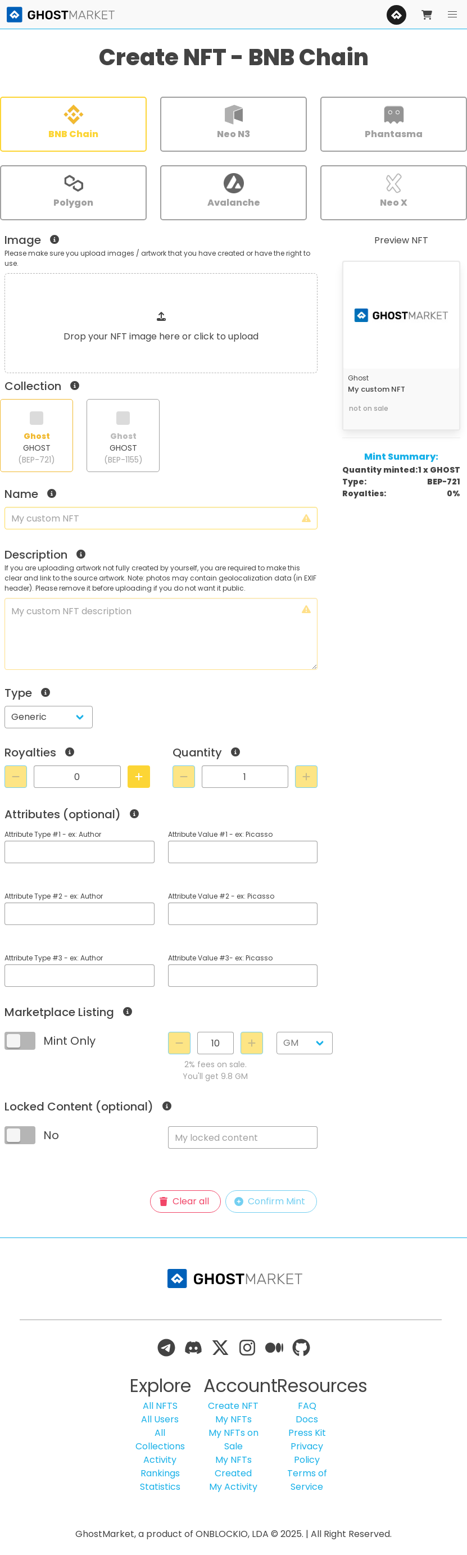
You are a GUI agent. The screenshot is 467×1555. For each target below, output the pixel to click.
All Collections (160, 1439)
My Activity (233, 1486)
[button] (452, 14)
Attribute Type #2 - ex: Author (53, 896)
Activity (159, 1459)
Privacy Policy (307, 1453)
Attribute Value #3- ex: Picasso (220, 958)
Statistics (160, 1486)
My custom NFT (376, 389)
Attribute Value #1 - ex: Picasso (220, 834)
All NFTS (160, 1405)
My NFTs (233, 1419)
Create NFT (233, 1405)
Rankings (160, 1473)
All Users (160, 1419)
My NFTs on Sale (233, 1439)
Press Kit (307, 1432)
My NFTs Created (233, 1466)
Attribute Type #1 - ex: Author (52, 834)
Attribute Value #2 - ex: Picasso (221, 896)
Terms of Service (307, 1480)
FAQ (307, 1405)
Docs (307, 1419)
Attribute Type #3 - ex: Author (53, 958)
